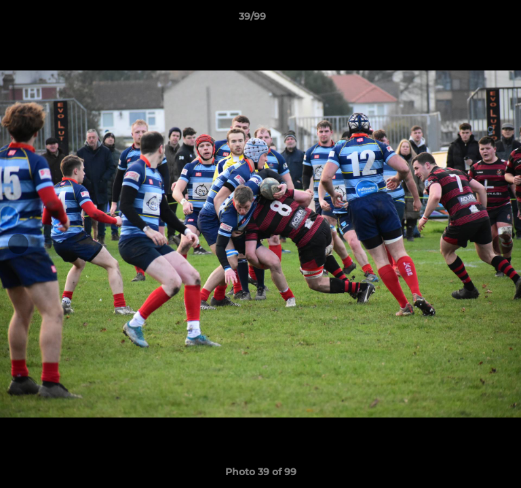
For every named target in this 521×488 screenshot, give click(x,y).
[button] (472, 20)
